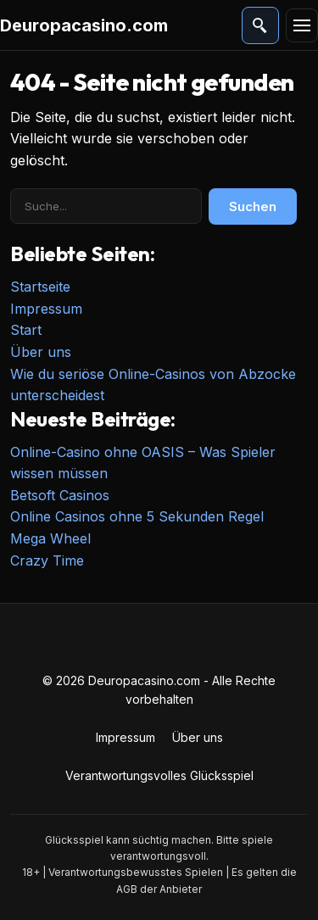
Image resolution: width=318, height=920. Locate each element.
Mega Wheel (50, 538)
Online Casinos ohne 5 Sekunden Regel (137, 516)
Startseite (40, 286)
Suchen (252, 206)
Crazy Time (47, 560)
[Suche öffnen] (260, 25)
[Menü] (302, 25)
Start (26, 329)
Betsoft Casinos (59, 495)
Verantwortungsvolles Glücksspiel (159, 775)
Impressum (46, 308)
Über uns (40, 351)
